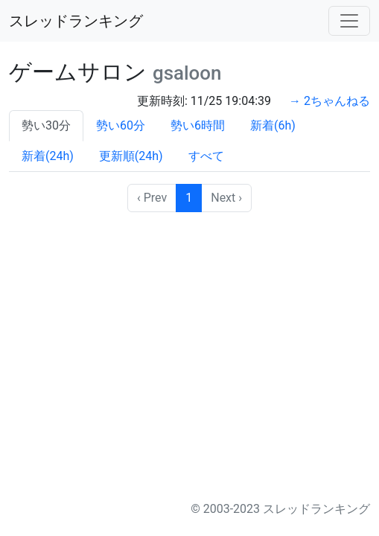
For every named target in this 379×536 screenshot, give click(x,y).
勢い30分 (46, 125)
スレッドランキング (76, 21)
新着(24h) (48, 156)
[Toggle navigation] (349, 21)
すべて (206, 156)
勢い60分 (120, 125)
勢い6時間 (198, 125)
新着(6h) (273, 125)
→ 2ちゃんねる (329, 101)
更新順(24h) (131, 156)
